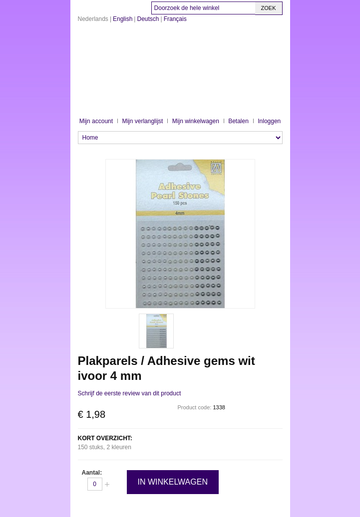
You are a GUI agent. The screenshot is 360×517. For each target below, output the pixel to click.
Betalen (238, 121)
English (122, 18)
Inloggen (269, 121)
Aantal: (92, 472)
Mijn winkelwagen (195, 121)
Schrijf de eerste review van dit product (129, 393)
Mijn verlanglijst (142, 121)
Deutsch (148, 18)
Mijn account (96, 121)
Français (175, 18)
